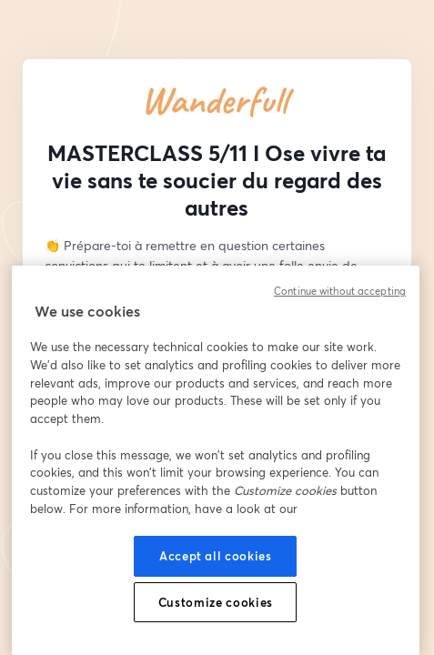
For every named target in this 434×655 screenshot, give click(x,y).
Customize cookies (215, 602)
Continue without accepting (340, 291)
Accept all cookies (215, 556)
